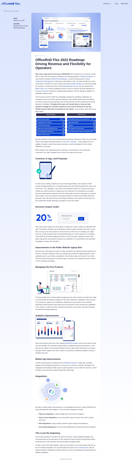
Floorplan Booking (76, 84)
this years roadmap (69, 142)
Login (116, 3)
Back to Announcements (11, 11)
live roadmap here (82, 447)
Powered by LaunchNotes (66, 459)
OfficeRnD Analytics (86, 76)
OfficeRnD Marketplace (59, 79)
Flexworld (45, 91)
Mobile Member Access (70, 86)
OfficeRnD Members (71, 363)
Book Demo (124, 3)
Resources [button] (106, 3)
